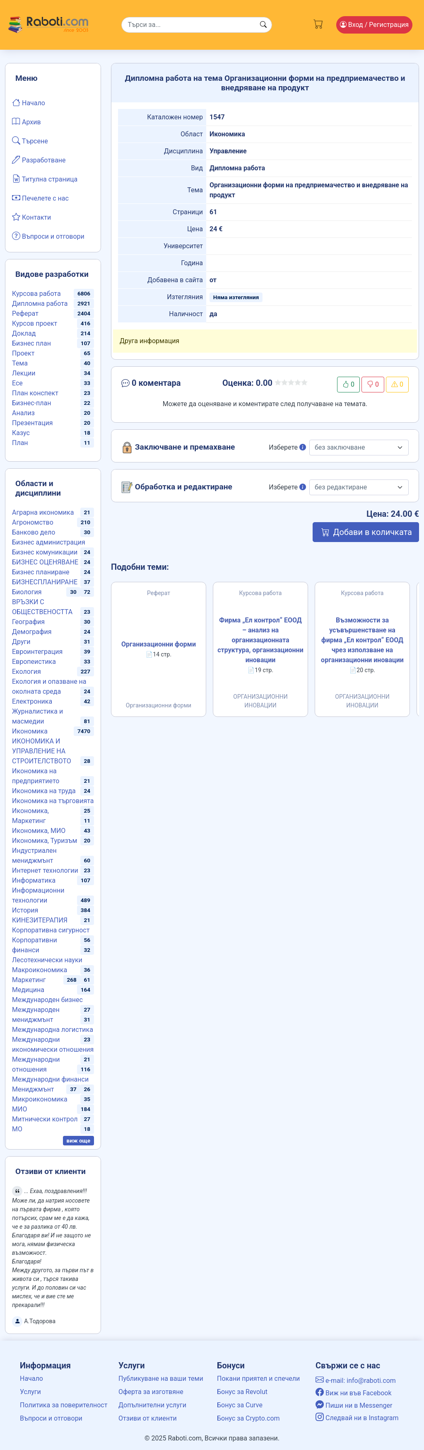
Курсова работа (36, 294)
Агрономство (32, 522)
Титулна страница (44, 179)
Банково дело (33, 532)
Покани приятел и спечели (258, 1378)
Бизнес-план (31, 403)
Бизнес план (31, 343)
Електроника (32, 701)
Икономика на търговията (53, 801)
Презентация (32, 423)
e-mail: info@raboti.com (356, 1381)
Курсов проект (34, 323)
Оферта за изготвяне (150, 1392)
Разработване (39, 160)
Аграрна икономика (43, 512)
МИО (19, 1109)
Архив (26, 121)
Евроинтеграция (37, 652)
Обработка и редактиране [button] (176, 487)
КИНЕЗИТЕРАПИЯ (39, 920)
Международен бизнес (47, 1000)
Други (21, 642)
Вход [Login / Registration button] (374, 25)
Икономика (30, 731)
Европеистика (34, 662)
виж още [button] (79, 1140)
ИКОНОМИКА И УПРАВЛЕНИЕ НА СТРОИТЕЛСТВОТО (41, 751)
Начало (28, 102)
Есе (17, 383)
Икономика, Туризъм (44, 841)
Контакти (31, 217)
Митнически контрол (45, 1119)
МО (17, 1129)
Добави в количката (366, 532)
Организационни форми (158, 644)
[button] (165, 384)
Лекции (23, 373)
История (25, 910)
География (28, 622)
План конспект (35, 393)
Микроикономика (39, 1099)
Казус (21, 433)
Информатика (33, 880)
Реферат (25, 313)
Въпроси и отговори (48, 236)
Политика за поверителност (63, 1405)
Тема (20, 363)
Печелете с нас (40, 198)
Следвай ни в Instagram (357, 1418)
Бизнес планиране (41, 572)
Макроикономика (39, 970)
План (20, 443)
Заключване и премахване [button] (178, 447)
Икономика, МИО (38, 831)
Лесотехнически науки (47, 960)
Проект (23, 353)
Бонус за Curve (240, 1405)
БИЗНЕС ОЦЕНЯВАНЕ (45, 562)
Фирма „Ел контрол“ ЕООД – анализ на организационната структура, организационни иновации (260, 640)
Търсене (30, 140)
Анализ (23, 413)
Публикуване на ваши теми (160, 1378)
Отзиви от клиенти (147, 1418)
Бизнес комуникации (44, 552)
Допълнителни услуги (152, 1405)
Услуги (30, 1392)
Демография (32, 632)
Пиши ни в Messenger (354, 1405)
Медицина (28, 990)
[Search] (196, 25)
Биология (26, 592)
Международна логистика (52, 1030)
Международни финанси (50, 1079)
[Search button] (263, 24)
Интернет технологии (45, 870)
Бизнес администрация (48, 542)
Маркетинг (29, 980)
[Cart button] (318, 23)
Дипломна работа (39, 303)
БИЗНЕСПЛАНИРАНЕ (44, 582)
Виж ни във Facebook (354, 1393)
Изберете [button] (287, 447)
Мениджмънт (33, 1089)
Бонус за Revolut (242, 1392)
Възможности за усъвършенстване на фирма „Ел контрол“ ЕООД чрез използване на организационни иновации (362, 640)
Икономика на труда (44, 791)
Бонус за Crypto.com (248, 1418)
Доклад (24, 333)
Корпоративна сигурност (50, 930)
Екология (26, 671)
